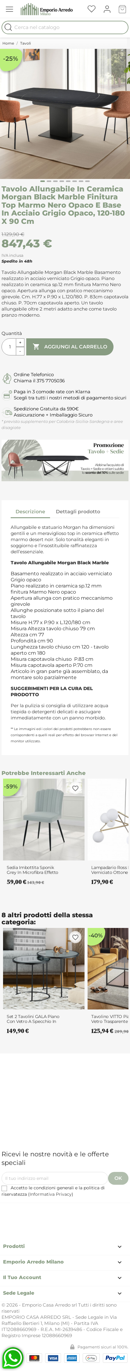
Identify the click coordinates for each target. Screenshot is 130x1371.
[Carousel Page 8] (87, 181)
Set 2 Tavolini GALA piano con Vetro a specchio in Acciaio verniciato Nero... (33, 1019)
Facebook (45, 1211)
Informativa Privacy (51, 1194)
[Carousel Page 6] (74, 181)
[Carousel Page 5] (68, 181)
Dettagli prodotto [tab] (78, 512)
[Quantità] (9, 346)
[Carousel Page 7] (81, 181)
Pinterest (62, 1211)
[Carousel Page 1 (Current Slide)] (42, 181)
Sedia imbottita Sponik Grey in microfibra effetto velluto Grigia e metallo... (32, 870)
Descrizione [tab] (30, 512)
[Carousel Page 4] (62, 181)
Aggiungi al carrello (70, 347)
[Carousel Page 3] (55, 181)
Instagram (79, 1211)
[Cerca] (65, 27)
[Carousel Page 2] (49, 181)
